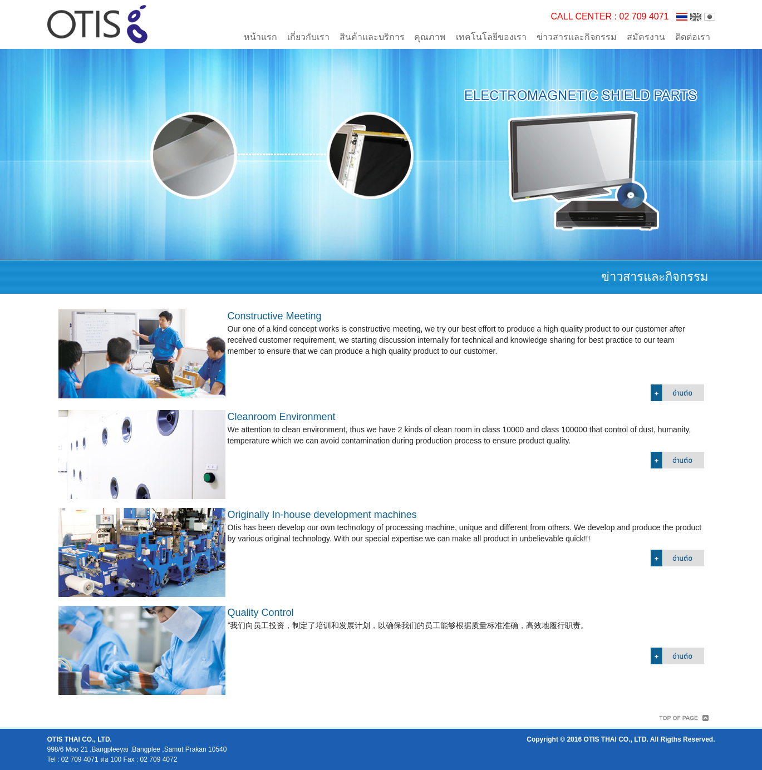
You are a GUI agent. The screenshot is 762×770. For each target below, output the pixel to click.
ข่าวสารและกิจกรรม (577, 37)
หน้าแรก (260, 37)
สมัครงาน (646, 37)
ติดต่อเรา (692, 37)
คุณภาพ (430, 37)
